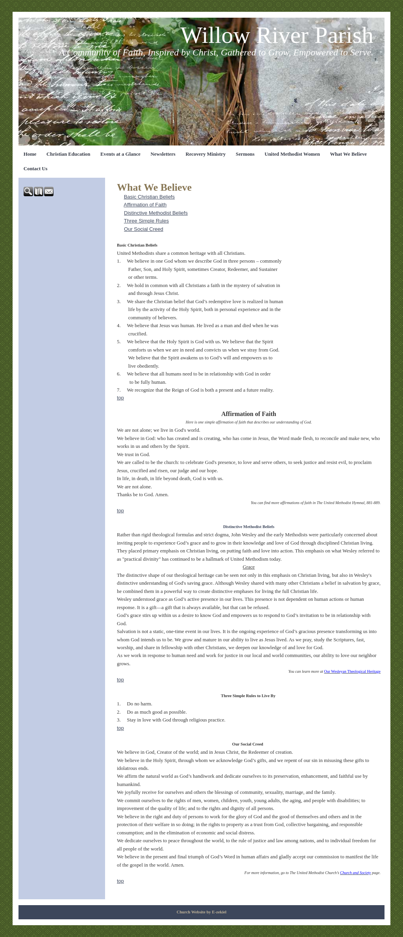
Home (30, 154)
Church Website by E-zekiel (202, 912)
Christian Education (68, 154)
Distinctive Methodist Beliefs (156, 213)
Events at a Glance (120, 154)
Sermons (245, 154)
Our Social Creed (143, 229)
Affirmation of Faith (145, 205)
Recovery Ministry (205, 154)
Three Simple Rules (146, 221)
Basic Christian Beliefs (149, 197)
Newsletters (163, 154)
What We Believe (348, 154)
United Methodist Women (292, 154)
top (120, 398)
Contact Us (36, 168)
